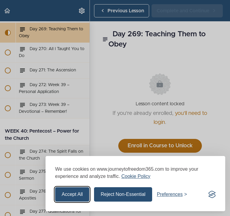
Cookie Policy (135, 176)
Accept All (72, 194)
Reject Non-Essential (123, 194)
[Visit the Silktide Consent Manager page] (212, 194)
